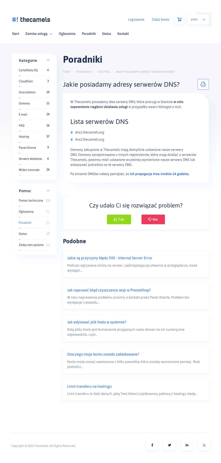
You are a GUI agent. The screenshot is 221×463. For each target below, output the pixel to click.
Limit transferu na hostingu (89, 386)
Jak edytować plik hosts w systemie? (96, 322)
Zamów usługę (39, 34)
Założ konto (160, 19)
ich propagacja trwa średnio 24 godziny (159, 174)
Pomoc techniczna (34, 200)
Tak (119, 219)
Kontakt (123, 34)
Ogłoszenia (67, 34)
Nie (153, 219)
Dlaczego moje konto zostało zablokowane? (103, 354)
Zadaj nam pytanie (34, 244)
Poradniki (89, 34)
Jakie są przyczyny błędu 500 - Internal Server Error (109, 258)
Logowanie (136, 19)
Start (15, 34)
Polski (198, 19)
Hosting (103, 71)
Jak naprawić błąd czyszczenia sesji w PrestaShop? (109, 290)
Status (106, 34)
